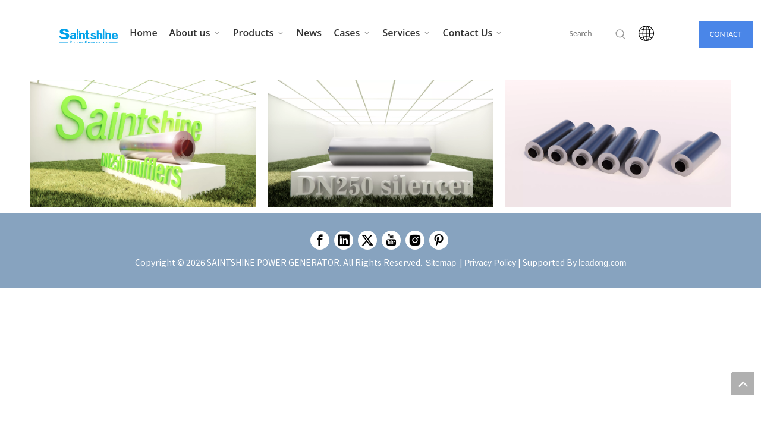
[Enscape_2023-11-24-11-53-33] (380, 143)
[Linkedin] (343, 240)
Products (259, 32)
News (309, 32)
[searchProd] (592, 34)
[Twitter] (367, 240)
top (742, 383)
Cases (352, 32)
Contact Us (473, 32)
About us (195, 32)
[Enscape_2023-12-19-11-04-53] (618, 143)
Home (143, 32)
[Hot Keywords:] (621, 34)
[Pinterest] (438, 240)
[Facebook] (319, 240)
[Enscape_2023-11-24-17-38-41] (143, 143)
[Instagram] (414, 240)
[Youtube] (391, 240)
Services (407, 32)
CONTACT (726, 34)
